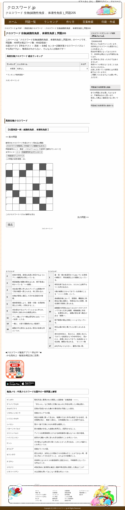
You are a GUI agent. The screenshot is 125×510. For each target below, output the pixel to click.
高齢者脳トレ (83, 492)
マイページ (115, 1)
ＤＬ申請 (54, 496)
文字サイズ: (10, 152)
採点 (10, 224)
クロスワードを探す (40, 494)
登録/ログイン (102, 1)
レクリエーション (84, 490)
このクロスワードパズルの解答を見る (20, 214)
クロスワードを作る (40, 496)
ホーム (13, 21)
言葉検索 (88, 21)
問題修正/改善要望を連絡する (102, 105)
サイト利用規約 (69, 498)
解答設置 (54, 498)
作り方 (70, 21)
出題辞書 (67, 490)
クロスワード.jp (21, 7)
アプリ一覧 (38, 500)
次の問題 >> (83, 217)
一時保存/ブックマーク (15, 156)
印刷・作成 (108, 21)
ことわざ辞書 (68, 496)
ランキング (51, 21)
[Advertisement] (47, 99)
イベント (54, 490)
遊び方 (81, 494)
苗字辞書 (67, 494)
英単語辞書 (68, 492)
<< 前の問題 (11, 137)
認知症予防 (68, 500)
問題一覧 (30, 21)
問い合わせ (55, 500)
